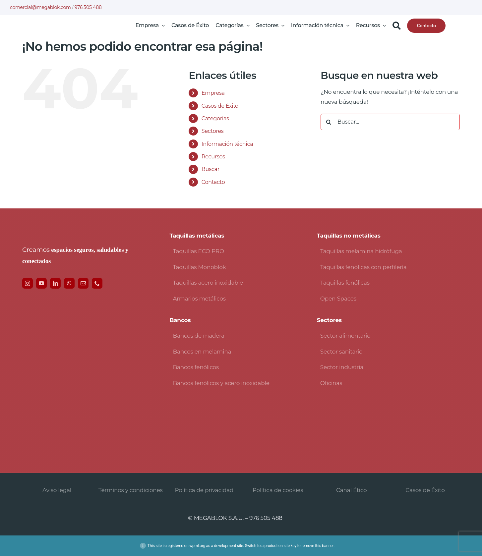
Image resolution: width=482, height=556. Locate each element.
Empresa (213, 93)
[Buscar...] (390, 122)
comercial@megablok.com (40, 7)
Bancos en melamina (202, 351)
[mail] (83, 283)
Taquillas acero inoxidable (208, 282)
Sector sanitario (341, 351)
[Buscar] (396, 25)
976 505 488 (88, 7)
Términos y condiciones (130, 490)
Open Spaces (338, 298)
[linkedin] (55, 283)
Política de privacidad (204, 490)
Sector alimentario (345, 335)
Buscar (210, 169)
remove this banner (317, 545)
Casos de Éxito (220, 106)
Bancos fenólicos (196, 367)
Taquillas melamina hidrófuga (361, 251)
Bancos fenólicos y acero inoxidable (221, 383)
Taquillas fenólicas (345, 282)
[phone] (97, 283)
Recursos (213, 156)
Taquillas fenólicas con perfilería (363, 267)
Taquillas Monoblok (199, 267)
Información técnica (227, 144)
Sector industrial (342, 367)
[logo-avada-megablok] (61, 24)
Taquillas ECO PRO (198, 251)
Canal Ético (351, 490)
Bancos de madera (198, 335)
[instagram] (27, 283)
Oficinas (331, 383)
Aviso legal (56, 490)
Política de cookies (278, 490)
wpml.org (197, 545)
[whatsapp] (69, 283)
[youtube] (41, 283)
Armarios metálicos (199, 298)
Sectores (212, 131)
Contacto (213, 182)
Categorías (215, 118)
